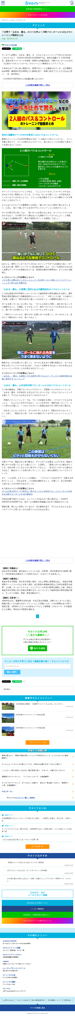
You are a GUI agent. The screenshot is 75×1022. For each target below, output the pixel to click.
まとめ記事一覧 (37, 846)
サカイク (5, 20)
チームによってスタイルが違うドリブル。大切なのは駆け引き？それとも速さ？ (32, 764)
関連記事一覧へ (7, 791)
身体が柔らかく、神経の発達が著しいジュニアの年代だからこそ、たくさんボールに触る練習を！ (35, 756)
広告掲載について (54, 1000)
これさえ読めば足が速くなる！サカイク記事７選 (20, 839)
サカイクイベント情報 (37, 949)
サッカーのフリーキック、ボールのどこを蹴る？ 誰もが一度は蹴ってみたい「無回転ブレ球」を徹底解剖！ (35, 784)
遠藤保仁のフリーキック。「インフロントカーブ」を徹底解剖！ (26, 777)
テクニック (21, 20)
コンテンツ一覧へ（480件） (25, 798)
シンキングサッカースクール (37, 969)
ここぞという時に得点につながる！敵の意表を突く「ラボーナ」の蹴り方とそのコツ (33, 770)
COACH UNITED (37, 942)
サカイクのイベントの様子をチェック (37, 921)
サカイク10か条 (11, 45)
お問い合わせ (9, 1000)
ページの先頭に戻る (37, 1008)
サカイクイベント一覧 (37, 742)
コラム (12, 20)
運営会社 (67, 1000)
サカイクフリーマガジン (37, 956)
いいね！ (37, 909)
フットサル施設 (37, 983)
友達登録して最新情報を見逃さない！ (37, 915)
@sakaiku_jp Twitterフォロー (37, 903)
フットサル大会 (37, 976)
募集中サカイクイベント (38, 698)
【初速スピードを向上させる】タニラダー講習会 (25, 862)
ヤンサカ (37, 990)
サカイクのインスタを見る (38, 15)
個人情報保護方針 (38, 1000)
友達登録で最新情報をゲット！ (37, 9)
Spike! (37, 962)
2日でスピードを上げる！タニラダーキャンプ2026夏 (27, 870)
